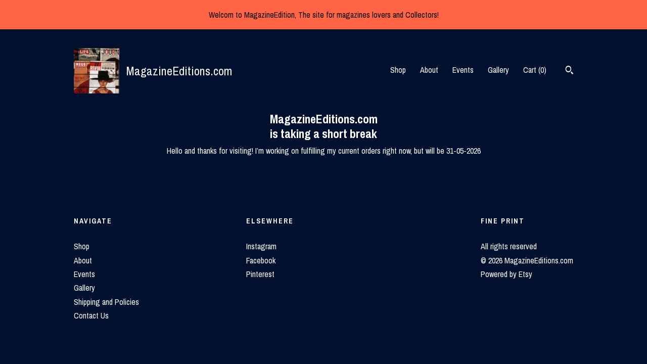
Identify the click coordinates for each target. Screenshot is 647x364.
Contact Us (91, 315)
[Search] (569, 71)
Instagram (261, 246)
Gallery (498, 69)
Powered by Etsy (506, 274)
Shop (398, 69)
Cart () (534, 69)
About (429, 69)
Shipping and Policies (106, 301)
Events (463, 69)
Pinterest (260, 274)
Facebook (260, 260)
